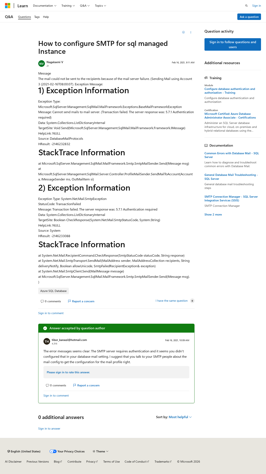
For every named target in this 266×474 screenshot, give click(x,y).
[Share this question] (191, 32)
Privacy (90, 461)
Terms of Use (111, 461)
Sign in (256, 5)
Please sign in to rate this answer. (68, 372)
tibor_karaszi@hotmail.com (69, 340)
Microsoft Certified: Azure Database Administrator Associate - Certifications (230, 115)
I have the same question (172, 300)
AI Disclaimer (13, 461)
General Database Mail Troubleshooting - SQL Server (231, 176)
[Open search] (246, 5)
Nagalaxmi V (55, 62)
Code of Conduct (136, 461)
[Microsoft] (7, 5)
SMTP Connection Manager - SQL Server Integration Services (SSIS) (231, 198)
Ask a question (249, 17)
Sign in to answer (49, 428)
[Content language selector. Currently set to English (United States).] (24, 451)
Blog (56, 461)
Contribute (74, 461)
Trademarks (162, 461)
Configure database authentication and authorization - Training (229, 90)
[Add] (183, 32)
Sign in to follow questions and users (232, 44)
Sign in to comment (51, 313)
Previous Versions (38, 461)
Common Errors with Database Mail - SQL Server (231, 155)
